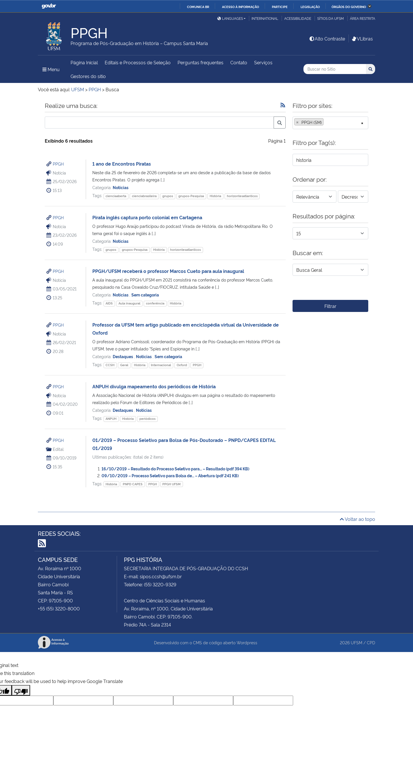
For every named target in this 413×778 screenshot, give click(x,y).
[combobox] (330, 123)
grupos (167, 196)
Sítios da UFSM (330, 18)
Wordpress (247, 642)
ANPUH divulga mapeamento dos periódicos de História (154, 386)
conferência (155, 303)
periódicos (147, 418)
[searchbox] (326, 122)
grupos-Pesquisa (191, 196)
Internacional (161, 365)
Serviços (263, 62)
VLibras (362, 38)
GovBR (49, 6)
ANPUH (111, 418)
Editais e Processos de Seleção (138, 62)
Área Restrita (362, 18)
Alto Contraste (327, 38)
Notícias (120, 187)
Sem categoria (145, 294)
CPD (371, 642)
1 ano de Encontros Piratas (121, 163)
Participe (280, 6)
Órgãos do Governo (349, 6)
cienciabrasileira (144, 196)
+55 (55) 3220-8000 (59, 608)
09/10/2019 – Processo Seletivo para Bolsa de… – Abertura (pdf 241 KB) (170, 475)
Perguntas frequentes (200, 62)
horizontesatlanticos (242, 196)
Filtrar (330, 306)
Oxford (182, 365)
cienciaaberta (116, 196)
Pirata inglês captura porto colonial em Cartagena (147, 217)
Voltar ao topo (357, 519)
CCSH (110, 365)
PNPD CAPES (133, 484)
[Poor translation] (21, 690)
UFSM (356, 642)
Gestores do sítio (88, 76)
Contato (238, 62)
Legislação (310, 6)
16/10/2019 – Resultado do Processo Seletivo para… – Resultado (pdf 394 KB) (175, 468)
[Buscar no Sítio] (334, 69)
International (265, 18)
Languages (230, 18)
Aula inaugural (129, 303)
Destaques (123, 356)
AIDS (109, 303)
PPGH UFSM (171, 484)
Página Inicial (84, 62)
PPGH (58, 163)
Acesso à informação (240, 6)
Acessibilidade (297, 18)
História (215, 196)
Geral (124, 365)
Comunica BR (198, 6)
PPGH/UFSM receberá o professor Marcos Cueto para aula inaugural (168, 271)
